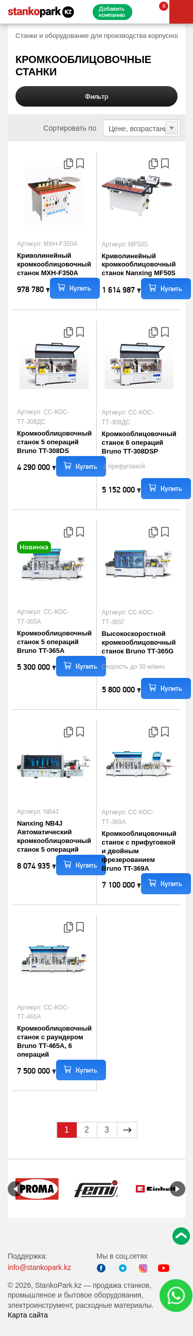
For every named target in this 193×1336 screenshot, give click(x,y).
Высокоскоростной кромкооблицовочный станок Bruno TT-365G (139, 642)
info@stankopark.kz (39, 1267)
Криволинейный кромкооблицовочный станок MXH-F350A (54, 264)
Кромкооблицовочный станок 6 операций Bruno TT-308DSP (139, 442)
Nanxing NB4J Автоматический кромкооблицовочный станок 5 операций (54, 836)
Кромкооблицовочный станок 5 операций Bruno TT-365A (54, 641)
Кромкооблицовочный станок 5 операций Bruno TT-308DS (54, 442)
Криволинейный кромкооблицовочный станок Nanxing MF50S (139, 264)
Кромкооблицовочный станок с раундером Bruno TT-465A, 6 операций (54, 1041)
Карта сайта (28, 1315)
